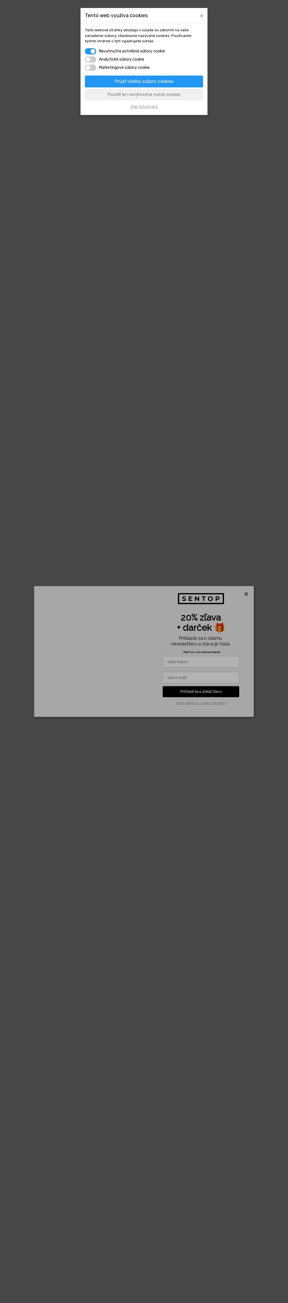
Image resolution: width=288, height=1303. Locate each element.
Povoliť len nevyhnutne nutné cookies (144, 94)
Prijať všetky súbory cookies (144, 81)
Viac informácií (144, 106)
